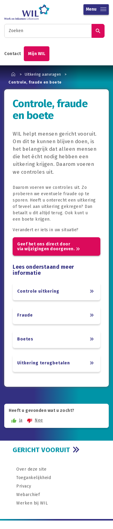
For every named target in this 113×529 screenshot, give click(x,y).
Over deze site (31, 469)
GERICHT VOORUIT (41, 450)
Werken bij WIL (32, 503)
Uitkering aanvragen (43, 74)
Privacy (23, 486)
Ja (16, 420)
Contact (12, 53)
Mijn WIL (36, 53)
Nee (34, 420)
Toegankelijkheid (33, 477)
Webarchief (28, 494)
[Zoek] (98, 31)
